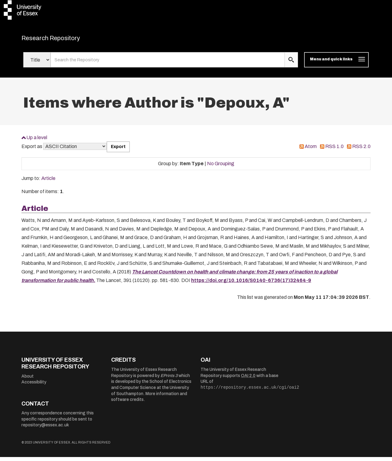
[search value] (168, 63)
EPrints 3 (169, 379)
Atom (311, 150)
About (27, 380)
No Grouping (220, 167)
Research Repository (64, 40)
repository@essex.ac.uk (45, 429)
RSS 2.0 (361, 150)
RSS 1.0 (334, 150)
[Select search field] (37, 63)
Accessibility (33, 386)
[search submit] (291, 63)
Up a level (36, 141)
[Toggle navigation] (336, 63)
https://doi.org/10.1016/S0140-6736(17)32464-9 (251, 284)
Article (48, 182)
